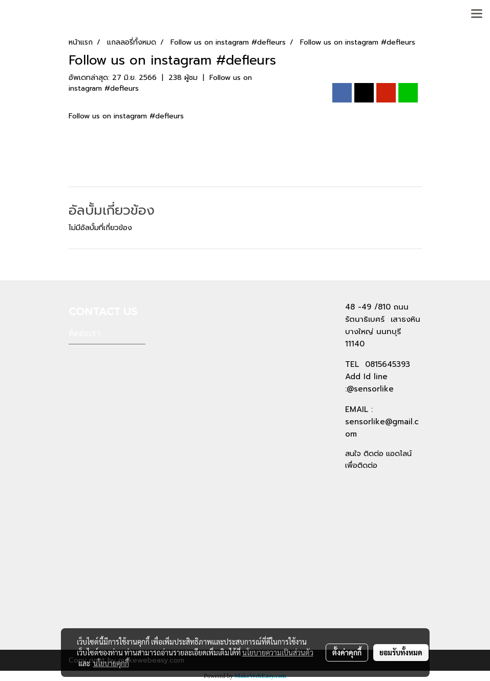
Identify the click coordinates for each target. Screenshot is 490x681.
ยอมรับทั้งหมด (400, 652)
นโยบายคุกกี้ (111, 663)
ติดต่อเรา (85, 333)
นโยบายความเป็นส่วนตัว (277, 652)
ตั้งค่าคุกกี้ (346, 652)
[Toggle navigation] (476, 14)
